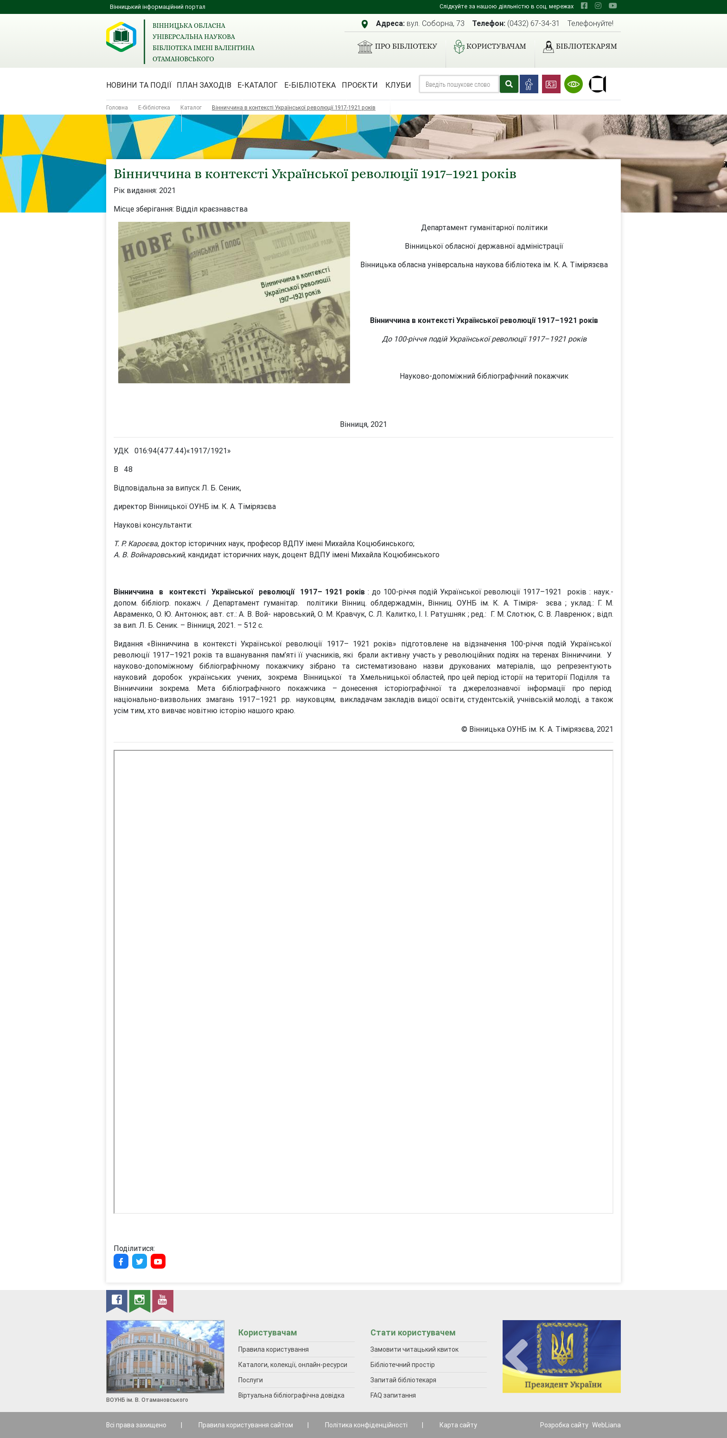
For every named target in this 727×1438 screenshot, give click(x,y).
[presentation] (516, 1357)
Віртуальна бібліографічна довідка (291, 1395)
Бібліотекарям (576, 47)
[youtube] (613, 5)
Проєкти (360, 85)
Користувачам (486, 47)
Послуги (250, 1380)
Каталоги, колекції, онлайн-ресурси (292, 1365)
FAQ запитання (393, 1395)
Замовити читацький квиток (414, 1349)
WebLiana (606, 1425)
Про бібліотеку (393, 46)
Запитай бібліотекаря (403, 1380)
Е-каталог (257, 85)
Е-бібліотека (310, 85)
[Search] (459, 84)
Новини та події (139, 85)
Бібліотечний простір (402, 1365)
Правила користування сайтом (245, 1425)
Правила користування (273, 1349)
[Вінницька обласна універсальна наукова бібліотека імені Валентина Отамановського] (121, 36)
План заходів (204, 85)
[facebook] (584, 5)
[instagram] (598, 5)
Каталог (191, 107)
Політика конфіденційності (366, 1425)
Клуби (398, 85)
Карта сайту (458, 1425)
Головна (117, 107)
